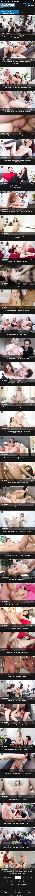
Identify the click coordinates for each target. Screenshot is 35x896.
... (27, 881)
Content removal (29, 891)
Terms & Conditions (17, 891)
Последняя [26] (15, 884)
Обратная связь (6, 891)
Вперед (24, 884)
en (30, 1)
